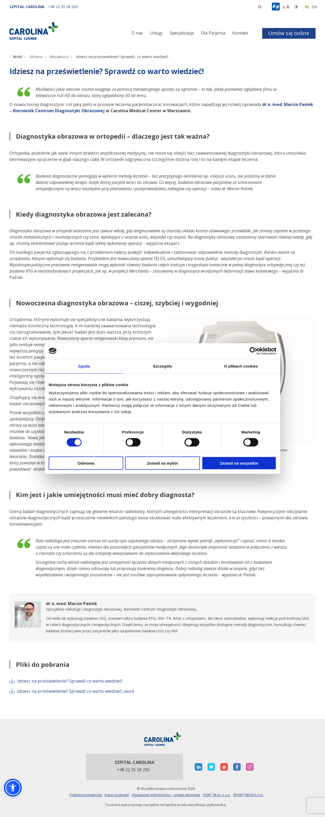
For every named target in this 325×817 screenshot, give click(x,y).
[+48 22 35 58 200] (63, 6)
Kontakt (240, 33)
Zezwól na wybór (162, 463)
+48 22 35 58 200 (133, 770)
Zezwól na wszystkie (239, 463)
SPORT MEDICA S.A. (248, 795)
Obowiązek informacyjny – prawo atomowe (166, 795)
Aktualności (59, 56)
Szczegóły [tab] (162, 366)
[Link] (57, 30)
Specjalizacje (182, 33)
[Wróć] (15, 56)
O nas (137, 33)
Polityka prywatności (86, 795)
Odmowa (86, 463)
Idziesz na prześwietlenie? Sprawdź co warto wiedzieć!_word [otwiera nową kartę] (71, 691)
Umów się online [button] (288, 33)
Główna (35, 56)
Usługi (156, 33)
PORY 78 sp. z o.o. (217, 795)
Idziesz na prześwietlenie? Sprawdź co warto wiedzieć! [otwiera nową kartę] (65, 681)
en (314, 7)
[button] (276, 7)
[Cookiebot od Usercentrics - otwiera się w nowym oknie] (253, 351)
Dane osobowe (117, 795)
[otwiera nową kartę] (162, 618)
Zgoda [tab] (84, 366)
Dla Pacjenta (213, 33)
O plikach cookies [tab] (241, 366)
